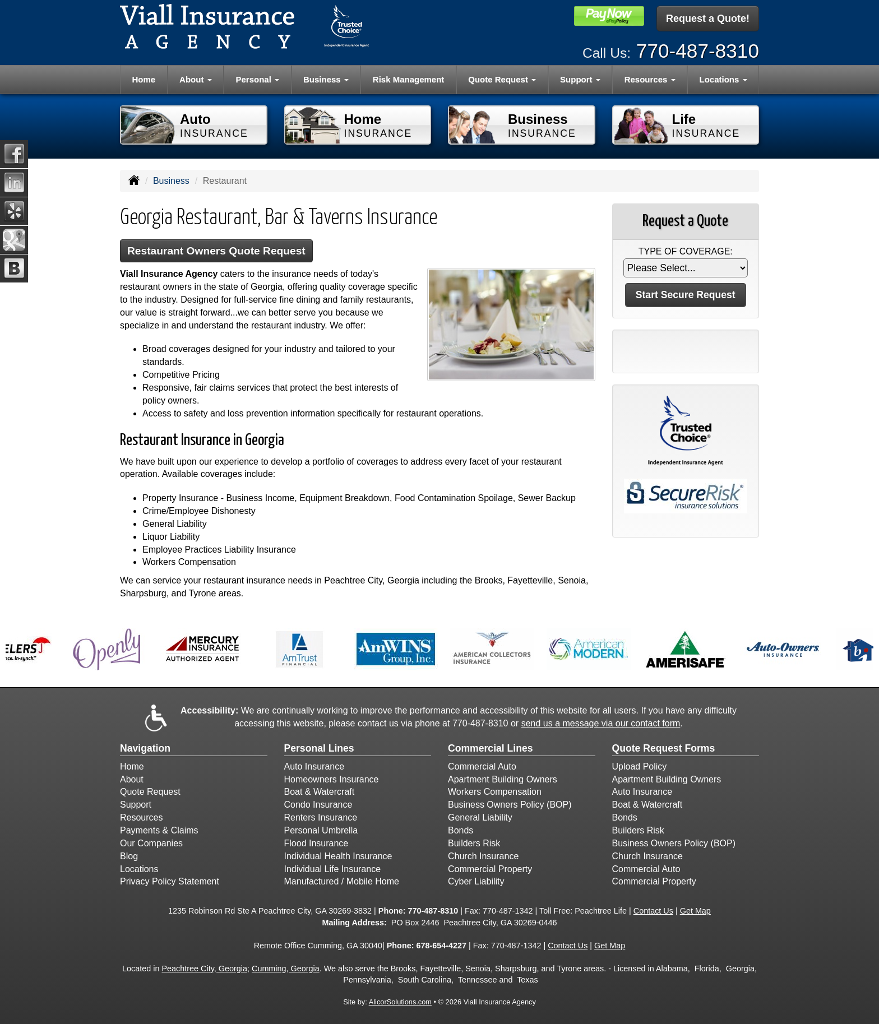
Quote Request (150, 791)
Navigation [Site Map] (145, 748)
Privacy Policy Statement (169, 881)
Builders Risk (474, 843)
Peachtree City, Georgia (204, 968)
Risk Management (409, 79)
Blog (129, 856)
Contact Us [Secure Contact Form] (653, 910)
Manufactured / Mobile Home (341, 881)
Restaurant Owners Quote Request (216, 251)
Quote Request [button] (502, 79)
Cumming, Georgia (286, 968)
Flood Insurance (316, 843)
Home (143, 79)
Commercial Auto (482, 766)
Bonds (460, 830)
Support (135, 804)
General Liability (480, 817)
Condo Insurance (318, 804)
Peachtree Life (601, 910)
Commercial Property (490, 869)
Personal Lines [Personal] (319, 748)
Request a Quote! (708, 18)
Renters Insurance (321, 817)
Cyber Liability (476, 881)
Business (171, 181)
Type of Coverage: (686, 251)
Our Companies (151, 843)
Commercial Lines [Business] (490, 748)
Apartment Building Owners (502, 779)
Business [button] (326, 79)
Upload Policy (639, 766)
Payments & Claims (159, 830)
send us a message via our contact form (601, 723)
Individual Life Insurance (332, 869)
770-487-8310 (697, 51)
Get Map (695, 910)
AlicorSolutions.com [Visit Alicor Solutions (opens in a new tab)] (400, 1002)
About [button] (195, 79)
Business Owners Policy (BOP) (510, 804)
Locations (139, 869)
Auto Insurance (314, 766)
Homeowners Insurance (331, 779)
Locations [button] (723, 79)
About (132, 779)
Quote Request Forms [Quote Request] (663, 748)
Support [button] (580, 79)
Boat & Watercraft (319, 791)
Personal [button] (258, 79)
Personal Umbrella (321, 830)
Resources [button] (650, 79)
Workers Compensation (495, 791)
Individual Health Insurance (338, 856)
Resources (141, 817)
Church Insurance (483, 856)
